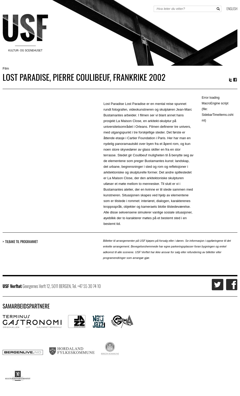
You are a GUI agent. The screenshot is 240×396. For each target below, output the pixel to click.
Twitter (230, 80)
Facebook (235, 80)
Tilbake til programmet (21, 241)
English (232, 8)
